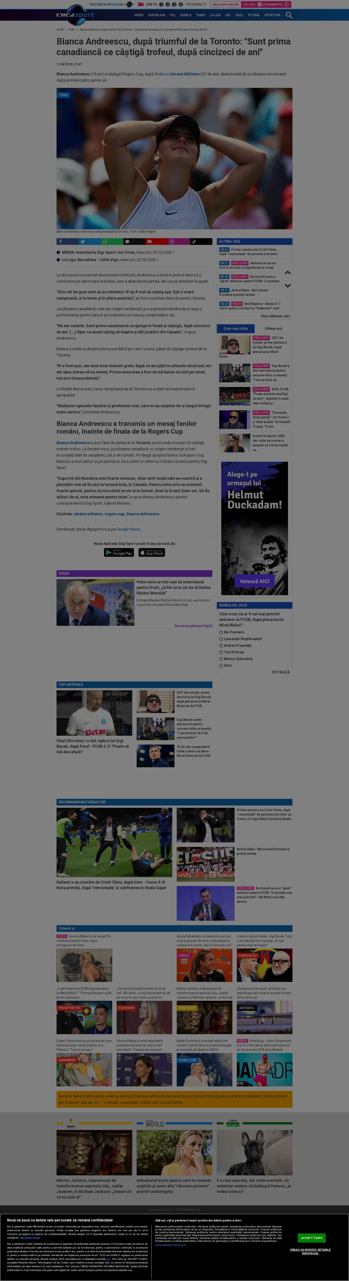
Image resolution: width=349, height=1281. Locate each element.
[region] (174, 1247)
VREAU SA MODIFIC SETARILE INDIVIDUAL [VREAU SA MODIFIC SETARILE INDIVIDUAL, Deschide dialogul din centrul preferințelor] (310, 1251)
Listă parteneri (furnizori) (170, 1245)
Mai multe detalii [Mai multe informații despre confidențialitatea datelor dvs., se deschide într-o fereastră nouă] (30, 1237)
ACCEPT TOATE (312, 1238)
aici (108, 1259)
